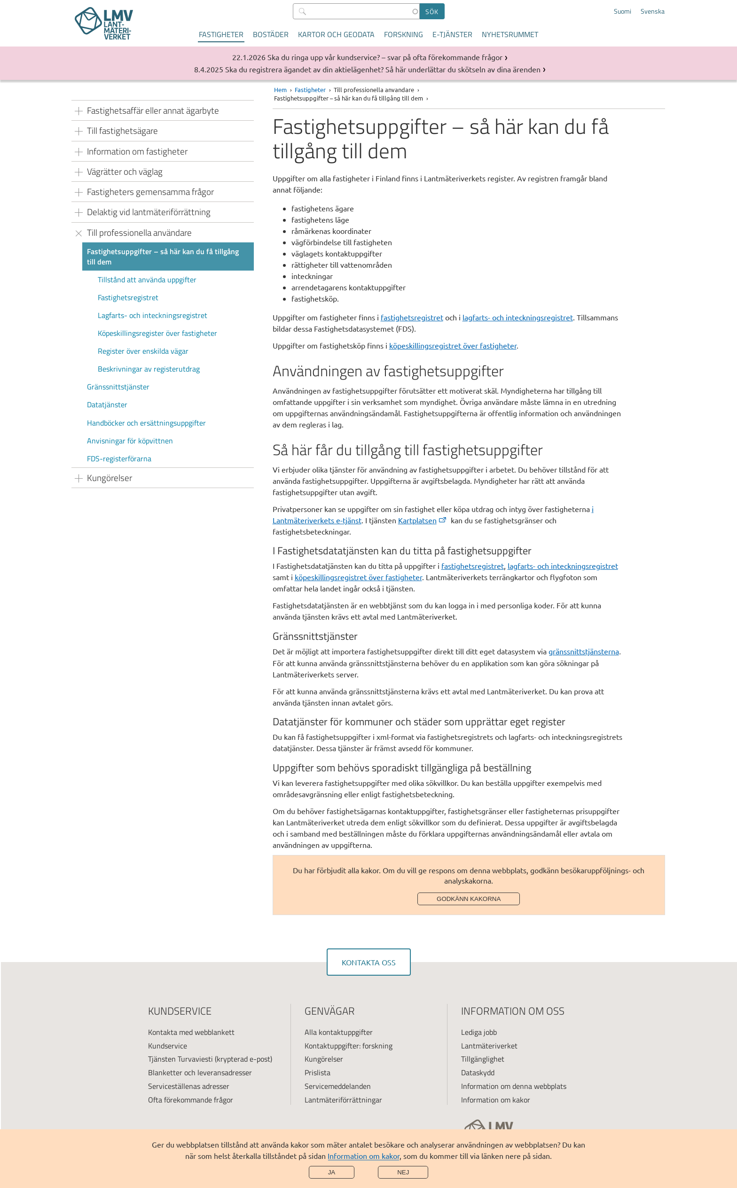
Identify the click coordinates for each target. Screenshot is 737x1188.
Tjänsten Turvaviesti (180, 1058)
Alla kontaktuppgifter (339, 1032)
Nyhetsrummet (510, 34)
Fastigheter (221, 34)
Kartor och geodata (336, 34)
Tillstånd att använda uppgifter (147, 279)
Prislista (317, 1072)
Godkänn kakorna (469, 898)
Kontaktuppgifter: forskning (348, 1045)
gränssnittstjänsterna (584, 651)
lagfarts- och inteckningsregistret (518, 317)
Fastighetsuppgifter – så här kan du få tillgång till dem (163, 256)
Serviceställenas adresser (188, 1086)
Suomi (622, 11)
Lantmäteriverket (489, 1045)
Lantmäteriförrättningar (343, 1099)
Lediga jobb (479, 1032)
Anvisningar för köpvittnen (130, 440)
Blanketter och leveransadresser (200, 1072)
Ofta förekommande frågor (190, 1099)
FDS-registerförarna (119, 458)
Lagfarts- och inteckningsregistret (152, 315)
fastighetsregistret (412, 317)
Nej (403, 1172)
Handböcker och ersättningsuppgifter (146, 422)
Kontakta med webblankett (191, 1032)
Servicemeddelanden (338, 1086)
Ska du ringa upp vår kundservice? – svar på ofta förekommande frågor (384, 57)
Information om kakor (364, 1155)
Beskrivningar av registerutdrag (149, 368)
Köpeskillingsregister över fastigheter (157, 333)
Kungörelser (324, 1058)
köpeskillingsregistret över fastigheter (453, 345)
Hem (280, 89)
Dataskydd (477, 1072)
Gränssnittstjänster (118, 386)
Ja (332, 1172)
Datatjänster (107, 404)
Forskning (403, 34)
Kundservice (167, 1045)
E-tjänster (452, 34)
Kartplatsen (422, 520)
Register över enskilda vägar (143, 351)
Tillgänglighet (482, 1058)
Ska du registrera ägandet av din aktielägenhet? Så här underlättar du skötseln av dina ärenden (383, 69)
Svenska (653, 11)
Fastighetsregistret (128, 297)
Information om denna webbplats (513, 1086)
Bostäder (271, 34)
